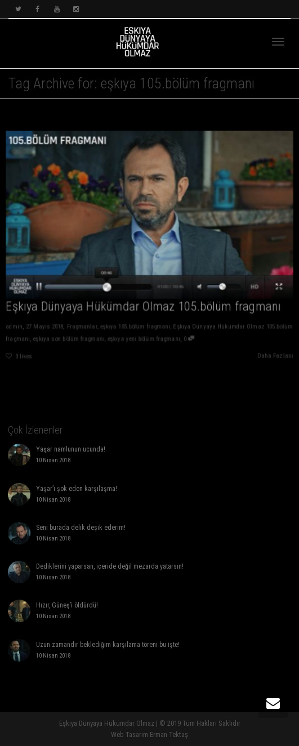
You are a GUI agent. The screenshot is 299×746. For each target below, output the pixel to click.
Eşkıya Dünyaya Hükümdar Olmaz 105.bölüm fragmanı (143, 307)
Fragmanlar (80, 328)
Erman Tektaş (169, 734)
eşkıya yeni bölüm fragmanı (144, 339)
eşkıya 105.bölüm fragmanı (135, 328)
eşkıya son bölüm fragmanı (67, 339)
